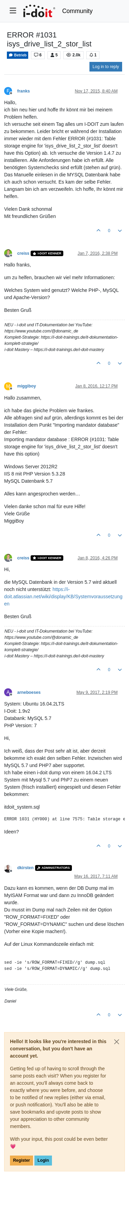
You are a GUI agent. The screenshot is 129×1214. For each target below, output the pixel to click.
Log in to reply (106, 66)
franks (23, 91)
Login (43, 1160)
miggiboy (26, 386)
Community (77, 11)
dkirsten (25, 867)
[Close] (117, 1041)
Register (21, 1160)
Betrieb (17, 55)
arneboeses (29, 692)
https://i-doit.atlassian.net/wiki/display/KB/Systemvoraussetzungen (63, 596)
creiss (23, 253)
